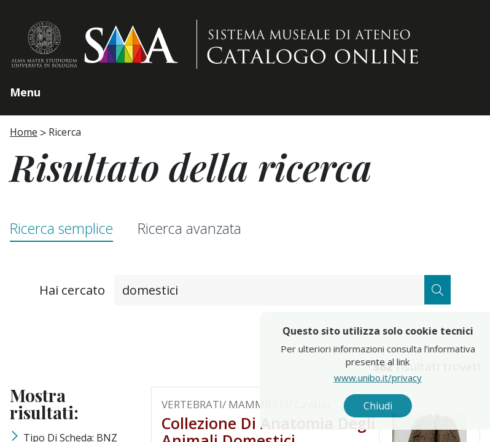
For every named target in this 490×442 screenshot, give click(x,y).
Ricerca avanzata (189, 228)
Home (23, 132)
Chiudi (401, 406)
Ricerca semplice (61, 228)
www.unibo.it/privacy (401, 377)
